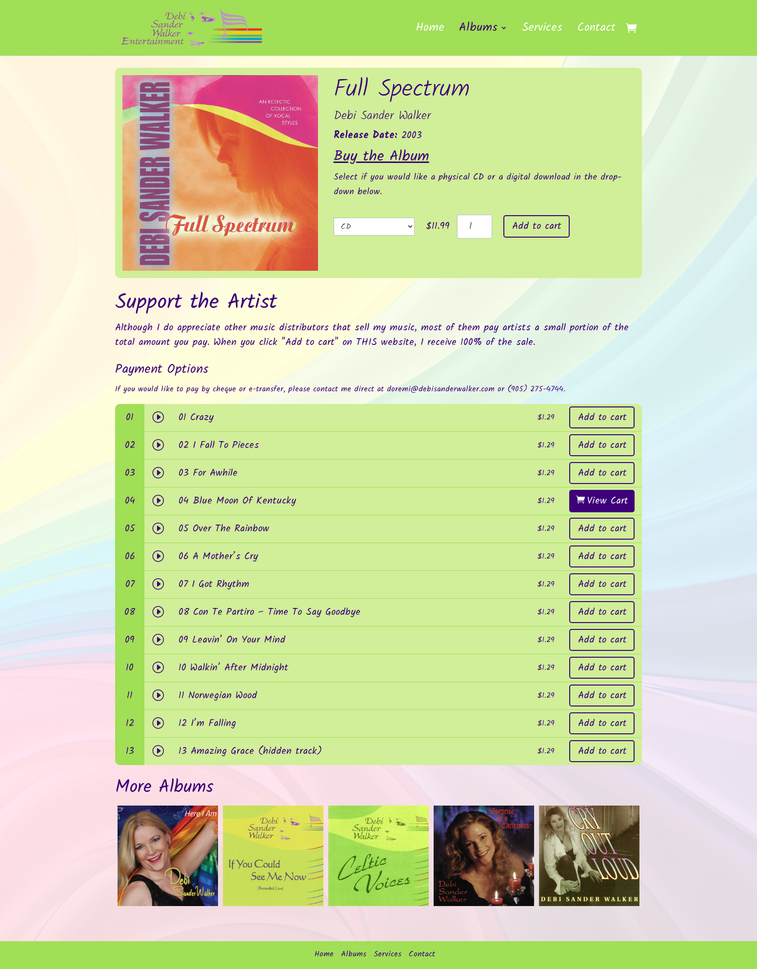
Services (542, 30)
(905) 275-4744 (535, 389)
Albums (478, 30)
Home (430, 30)
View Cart (607, 501)
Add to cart (536, 226)
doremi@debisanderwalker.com (441, 389)
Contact (596, 30)
